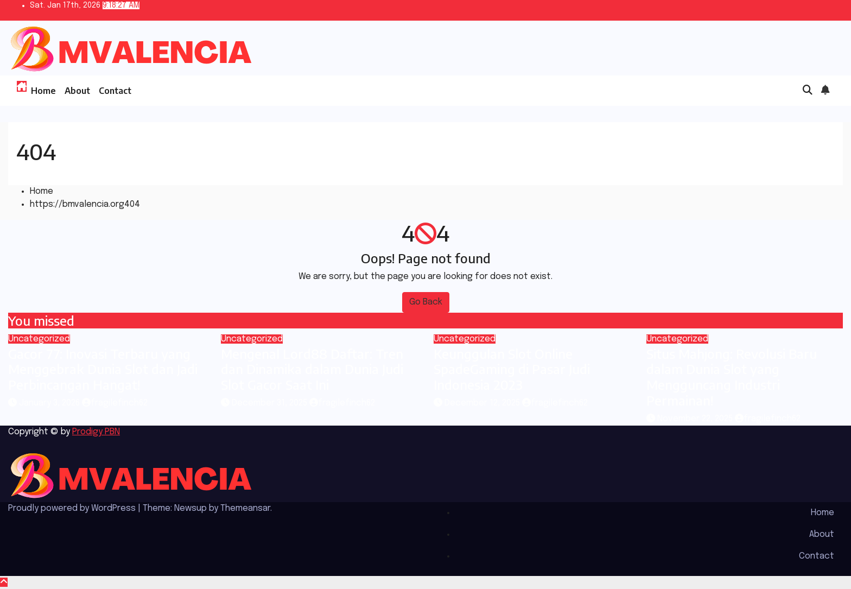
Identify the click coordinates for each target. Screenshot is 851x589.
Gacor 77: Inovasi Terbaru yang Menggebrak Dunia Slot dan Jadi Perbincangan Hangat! (103, 369)
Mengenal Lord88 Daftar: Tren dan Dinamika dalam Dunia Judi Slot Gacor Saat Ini (312, 369)
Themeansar (245, 508)
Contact (115, 90)
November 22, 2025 (696, 418)
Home (43, 90)
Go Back (425, 302)
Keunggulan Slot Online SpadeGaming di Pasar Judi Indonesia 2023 (512, 369)
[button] (807, 91)
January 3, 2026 (50, 403)
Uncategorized (39, 339)
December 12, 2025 (483, 403)
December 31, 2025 (270, 403)
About (77, 90)
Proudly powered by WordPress (73, 508)
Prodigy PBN (96, 431)
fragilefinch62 (115, 403)
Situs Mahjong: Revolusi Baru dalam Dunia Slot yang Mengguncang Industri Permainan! (731, 376)
